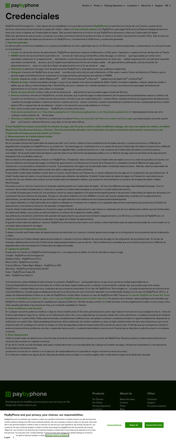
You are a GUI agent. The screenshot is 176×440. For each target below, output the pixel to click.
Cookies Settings (114, 425)
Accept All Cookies (154, 425)
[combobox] (9, 437)
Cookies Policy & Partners (57, 435)
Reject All (134, 425)
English (7, 437)
